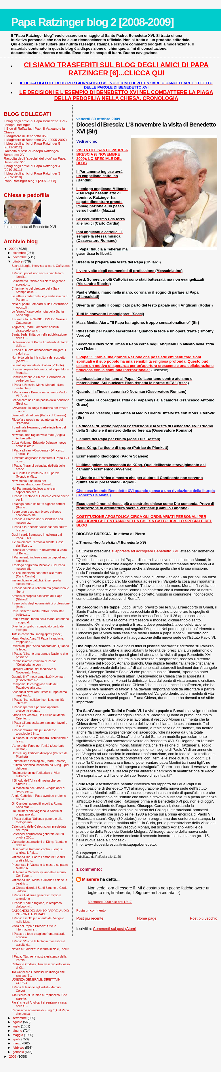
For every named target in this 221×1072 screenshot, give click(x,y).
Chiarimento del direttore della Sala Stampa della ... (35, 290)
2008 (13, 1056)
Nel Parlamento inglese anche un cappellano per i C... (34, 490)
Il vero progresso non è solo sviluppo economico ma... (36, 513)
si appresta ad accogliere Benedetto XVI (144, 551)
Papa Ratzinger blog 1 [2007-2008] (30, 181)
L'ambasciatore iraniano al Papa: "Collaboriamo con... (34, 662)
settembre (20, 1018)
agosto (18, 1022)
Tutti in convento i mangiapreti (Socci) (37, 634)
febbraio (19, 1047)
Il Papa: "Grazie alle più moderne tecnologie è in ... (34, 731)
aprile (17, 1039)
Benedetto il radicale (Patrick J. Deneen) (39, 415)
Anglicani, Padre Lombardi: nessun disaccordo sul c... (35, 328)
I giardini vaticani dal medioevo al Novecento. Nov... (34, 670)
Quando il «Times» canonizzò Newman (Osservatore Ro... (38, 678)
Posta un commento (91, 910)
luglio (17, 1026)
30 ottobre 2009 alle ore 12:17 (110, 901)
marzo (17, 1043)
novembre (20, 257)
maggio (18, 1035)
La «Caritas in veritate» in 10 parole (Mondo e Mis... (36, 474)
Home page (146, 918)
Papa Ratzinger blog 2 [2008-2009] (92, 22)
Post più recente (89, 918)
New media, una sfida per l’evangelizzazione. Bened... (33, 482)
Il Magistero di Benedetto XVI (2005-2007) (35, 139)
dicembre (20, 252)
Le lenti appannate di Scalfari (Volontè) (38, 365)
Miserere (90, 879)
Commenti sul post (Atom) (114, 928)
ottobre (18, 261)
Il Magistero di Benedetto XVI (25, 136)
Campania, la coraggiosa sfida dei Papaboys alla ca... (34, 685)
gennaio (19, 1052)
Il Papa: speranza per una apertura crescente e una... (35, 708)
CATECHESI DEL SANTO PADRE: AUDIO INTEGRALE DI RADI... (40, 912)
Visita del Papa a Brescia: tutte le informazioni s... (34, 927)
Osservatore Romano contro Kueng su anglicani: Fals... (38, 850)
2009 (13, 248)
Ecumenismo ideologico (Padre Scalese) (39, 761)
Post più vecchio (203, 918)
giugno (18, 1030)
